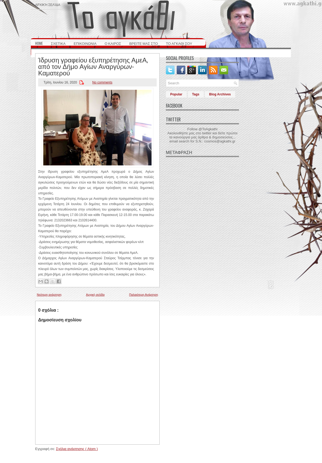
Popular (176, 94)
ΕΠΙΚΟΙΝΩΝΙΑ (85, 43)
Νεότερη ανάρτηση (49, 294)
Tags (195, 94)
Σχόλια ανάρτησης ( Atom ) (77, 449)
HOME (39, 43)
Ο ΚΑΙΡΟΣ (113, 43)
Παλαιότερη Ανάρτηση (143, 294)
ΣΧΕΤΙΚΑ (58, 43)
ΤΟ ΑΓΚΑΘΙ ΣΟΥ (179, 43)
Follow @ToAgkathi (202, 129)
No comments (102, 82)
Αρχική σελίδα (47, 4)
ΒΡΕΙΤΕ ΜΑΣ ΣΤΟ (143, 43)
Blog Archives (220, 94)
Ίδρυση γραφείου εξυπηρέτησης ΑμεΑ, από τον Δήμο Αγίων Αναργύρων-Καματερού (93, 66)
